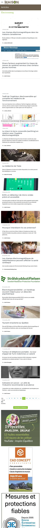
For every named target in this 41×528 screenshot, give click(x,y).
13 (23, 398)
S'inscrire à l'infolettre (20, 407)
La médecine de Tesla (11, 166)
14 (27, 398)
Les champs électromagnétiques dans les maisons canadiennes (20, 33)
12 (20, 398)
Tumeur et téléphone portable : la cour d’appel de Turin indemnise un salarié (19, 353)
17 (36, 398)
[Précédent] (7, 398)
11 (17, 398)
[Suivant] (39, 398)
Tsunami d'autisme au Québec (15, 323)
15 (30, 398)
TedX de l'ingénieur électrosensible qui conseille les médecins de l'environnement (19, 98)
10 (14, 398)
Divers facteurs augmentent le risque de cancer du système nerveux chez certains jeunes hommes (20, 65)
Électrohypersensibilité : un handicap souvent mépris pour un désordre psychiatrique (18, 292)
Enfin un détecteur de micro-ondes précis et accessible (17, 196)
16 (33, 398)
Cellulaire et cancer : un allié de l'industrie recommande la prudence (18, 384)
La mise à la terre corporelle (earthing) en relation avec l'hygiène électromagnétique (20, 133)
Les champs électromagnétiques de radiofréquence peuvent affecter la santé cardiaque (20, 260)
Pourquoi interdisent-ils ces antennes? (19, 228)
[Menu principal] (2, 2)
